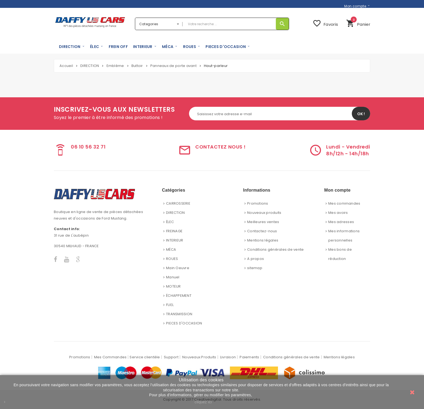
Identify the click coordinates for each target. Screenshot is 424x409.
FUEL (170, 304)
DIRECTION (175, 212)
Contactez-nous (262, 231)
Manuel (173, 277)
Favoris (325, 23)
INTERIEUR (174, 240)
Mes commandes (344, 203)
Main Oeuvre (177, 267)
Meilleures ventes (263, 221)
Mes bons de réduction (340, 254)
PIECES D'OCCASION (184, 323)
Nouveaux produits (264, 212)
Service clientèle (145, 357)
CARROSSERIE (178, 203)
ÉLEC (170, 221)
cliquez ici (203, 402)
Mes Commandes (110, 357)
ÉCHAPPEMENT (178, 295)
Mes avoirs (338, 212)
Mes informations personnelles (344, 235)
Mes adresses (341, 221)
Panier (358, 23)
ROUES (172, 258)
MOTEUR (173, 286)
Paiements (249, 357)
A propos (255, 258)
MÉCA (171, 249)
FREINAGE (174, 231)
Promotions (257, 203)
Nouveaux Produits (199, 357)
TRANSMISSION (179, 314)
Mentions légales (262, 240)
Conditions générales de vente (275, 249)
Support (171, 357)
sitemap (254, 267)
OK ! (361, 114)
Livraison (228, 357)
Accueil (66, 65)
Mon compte (355, 6)
